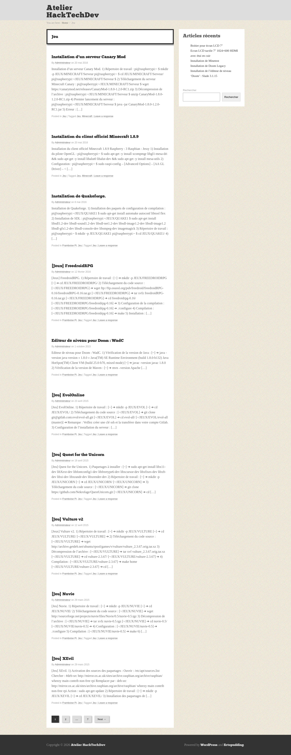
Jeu (64, 116)
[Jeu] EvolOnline (68, 395)
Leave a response (103, 116)
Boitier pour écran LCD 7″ (207, 45)
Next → (102, 719)
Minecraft (87, 116)
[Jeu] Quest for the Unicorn (78, 454)
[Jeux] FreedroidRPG (72, 265)
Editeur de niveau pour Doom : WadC (88, 340)
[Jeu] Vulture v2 (67, 519)
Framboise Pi (69, 245)
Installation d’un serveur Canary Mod (89, 56)
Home (65, 22)
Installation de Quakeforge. (79, 196)
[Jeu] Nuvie (63, 593)
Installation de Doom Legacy (208, 65)
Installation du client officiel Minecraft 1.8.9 (95, 136)
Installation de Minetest (205, 60)
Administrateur (63, 62)
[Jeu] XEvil (63, 658)
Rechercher (189, 90)
